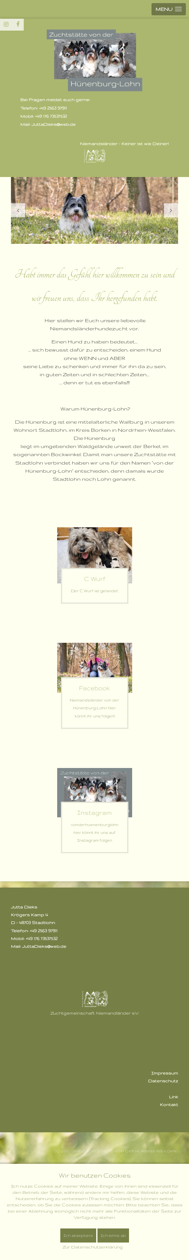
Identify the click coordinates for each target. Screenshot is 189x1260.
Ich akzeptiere (78, 1235)
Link (173, 1096)
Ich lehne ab (113, 1235)
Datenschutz (163, 1080)
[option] (94, 210)
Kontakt (169, 1104)
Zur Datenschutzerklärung (92, 1246)
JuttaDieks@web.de (44, 946)
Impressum (164, 1073)
